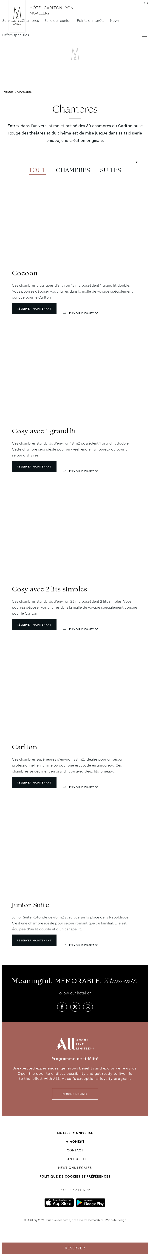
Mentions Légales (75, 1167)
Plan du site (75, 1159)
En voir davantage (84, 313)
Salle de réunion (58, 20)
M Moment (75, 1141)
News (114, 20)
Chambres (30, 20)
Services (9, 20)
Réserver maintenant (34, 309)
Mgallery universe (75, 1133)
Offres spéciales (15, 35)
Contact (75, 1150)
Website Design (116, 1220)
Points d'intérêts (90, 20)
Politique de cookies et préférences (75, 1176)
